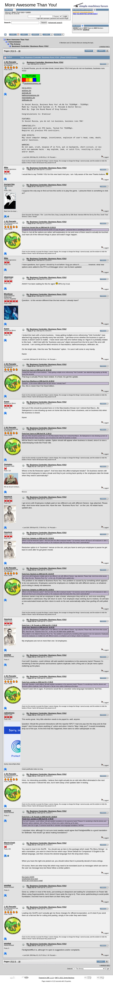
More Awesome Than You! (17, 40)
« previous (102, 46)
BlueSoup (8, 294)
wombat (7, 655)
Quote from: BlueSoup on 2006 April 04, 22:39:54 (38, 381)
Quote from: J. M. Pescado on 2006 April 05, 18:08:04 (39, 817)
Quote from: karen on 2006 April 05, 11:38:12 (36, 433)
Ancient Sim (9, 184)
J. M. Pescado (10, 62)
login (22, 12)
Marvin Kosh (9, 843)
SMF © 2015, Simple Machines (64, 978)
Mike (6, 167)
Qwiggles (8, 464)
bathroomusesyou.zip (30, 95)
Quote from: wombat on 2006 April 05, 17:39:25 (37, 682)
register (28, 12)
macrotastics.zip (28, 98)
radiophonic (9, 713)
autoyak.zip (26, 93)
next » (108, 46)
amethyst (86, 29)
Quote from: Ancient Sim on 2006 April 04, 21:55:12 (39, 227)
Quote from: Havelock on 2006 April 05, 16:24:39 (38, 574)
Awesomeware (14, 42)
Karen (6, 329)
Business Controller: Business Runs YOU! (30, 46)
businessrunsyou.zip (31, 83)
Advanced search (55, 22)
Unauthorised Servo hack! (30, 879)
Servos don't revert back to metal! (32, 880)
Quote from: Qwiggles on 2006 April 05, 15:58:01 (38, 538)
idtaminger (8, 277)
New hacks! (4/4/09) (28, 877)
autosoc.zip (26, 90)
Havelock (8, 497)
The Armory (15, 44)
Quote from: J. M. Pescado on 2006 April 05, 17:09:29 (39, 625)
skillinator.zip (27, 100)
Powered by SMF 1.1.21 (46, 978)
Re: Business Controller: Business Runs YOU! (46, 168)
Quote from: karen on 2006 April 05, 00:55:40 (36, 370)
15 (19, 51)
